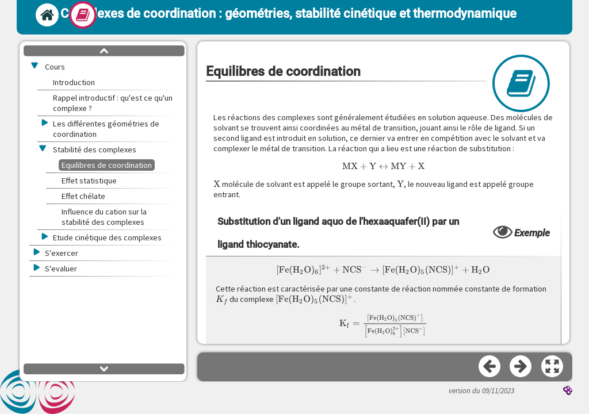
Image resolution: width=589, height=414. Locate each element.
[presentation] (383, 166)
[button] (552, 366)
